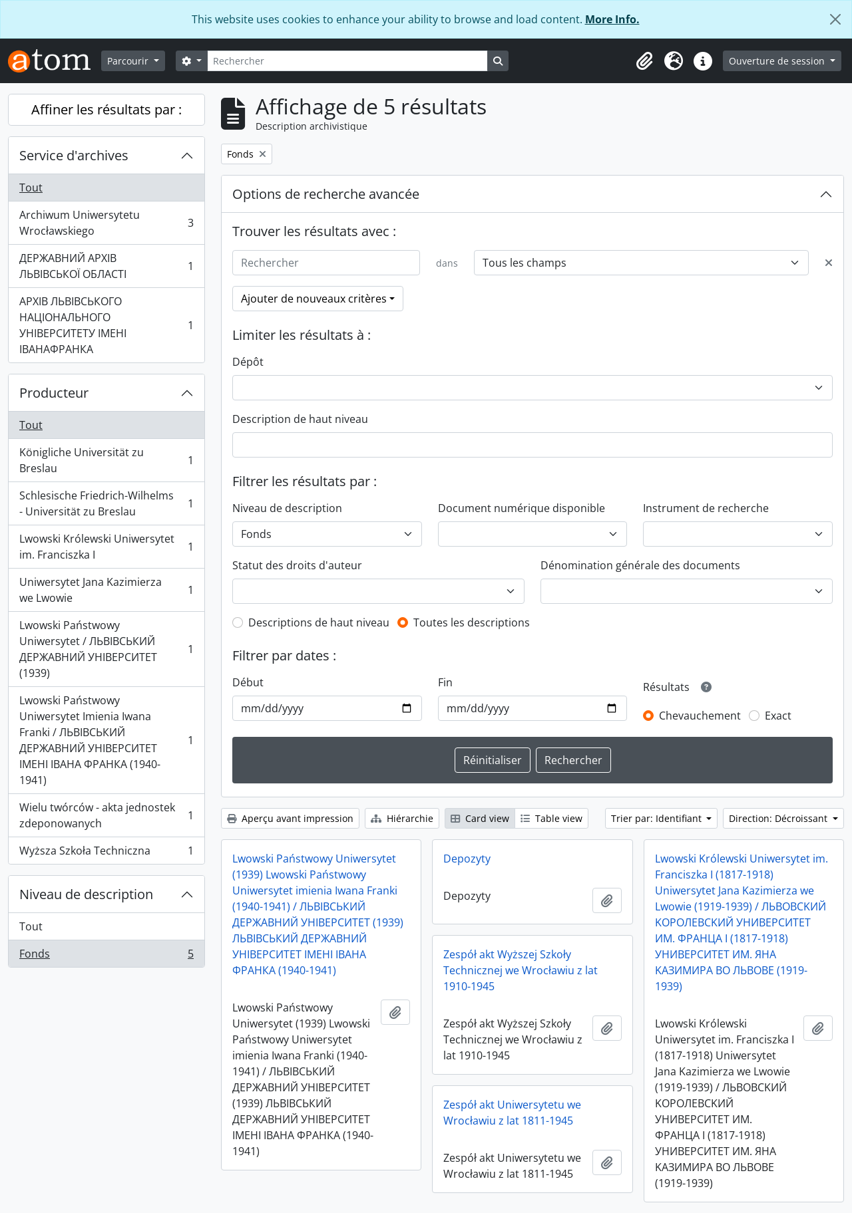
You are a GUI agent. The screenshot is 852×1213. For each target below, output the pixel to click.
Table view (551, 818)
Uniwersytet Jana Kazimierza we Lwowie (106, 590)
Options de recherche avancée (325, 194)
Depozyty (467, 858)
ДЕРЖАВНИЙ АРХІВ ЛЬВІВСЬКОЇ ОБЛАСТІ (106, 266)
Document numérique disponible (521, 508)
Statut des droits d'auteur (297, 565)
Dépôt (248, 361)
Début (248, 682)
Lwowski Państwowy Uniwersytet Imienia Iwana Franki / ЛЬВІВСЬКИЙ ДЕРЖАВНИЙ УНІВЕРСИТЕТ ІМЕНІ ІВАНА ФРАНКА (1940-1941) (106, 740)
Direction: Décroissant (779, 818)
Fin (445, 682)
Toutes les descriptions (471, 622)
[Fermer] (835, 19)
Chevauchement (700, 715)
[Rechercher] (347, 61)
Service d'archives (73, 155)
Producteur (54, 393)
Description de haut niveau (300, 419)
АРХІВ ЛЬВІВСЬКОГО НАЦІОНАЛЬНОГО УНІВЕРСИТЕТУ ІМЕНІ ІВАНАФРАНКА (106, 325)
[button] (644, 61)
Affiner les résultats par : (106, 109)
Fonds (106, 956)
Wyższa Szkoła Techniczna (106, 853)
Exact (778, 715)
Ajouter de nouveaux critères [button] (314, 298)
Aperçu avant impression (290, 818)
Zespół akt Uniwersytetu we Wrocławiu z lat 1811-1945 (512, 1112)
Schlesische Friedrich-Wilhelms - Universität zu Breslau (106, 503)
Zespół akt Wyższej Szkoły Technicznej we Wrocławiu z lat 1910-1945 (520, 970)
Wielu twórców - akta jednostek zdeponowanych (106, 815)
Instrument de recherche (706, 508)
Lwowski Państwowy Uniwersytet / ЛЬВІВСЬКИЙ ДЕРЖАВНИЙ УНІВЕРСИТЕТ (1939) (106, 649)
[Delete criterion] (829, 263)
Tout (31, 187)
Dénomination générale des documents (640, 565)
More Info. (612, 19)
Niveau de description (86, 894)
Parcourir (129, 61)
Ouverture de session (778, 61)
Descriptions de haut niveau (318, 622)
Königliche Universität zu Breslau (106, 460)
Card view (480, 818)
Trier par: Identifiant (657, 818)
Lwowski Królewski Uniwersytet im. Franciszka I (106, 546)
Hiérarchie (402, 818)
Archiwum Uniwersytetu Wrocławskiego (106, 222)
